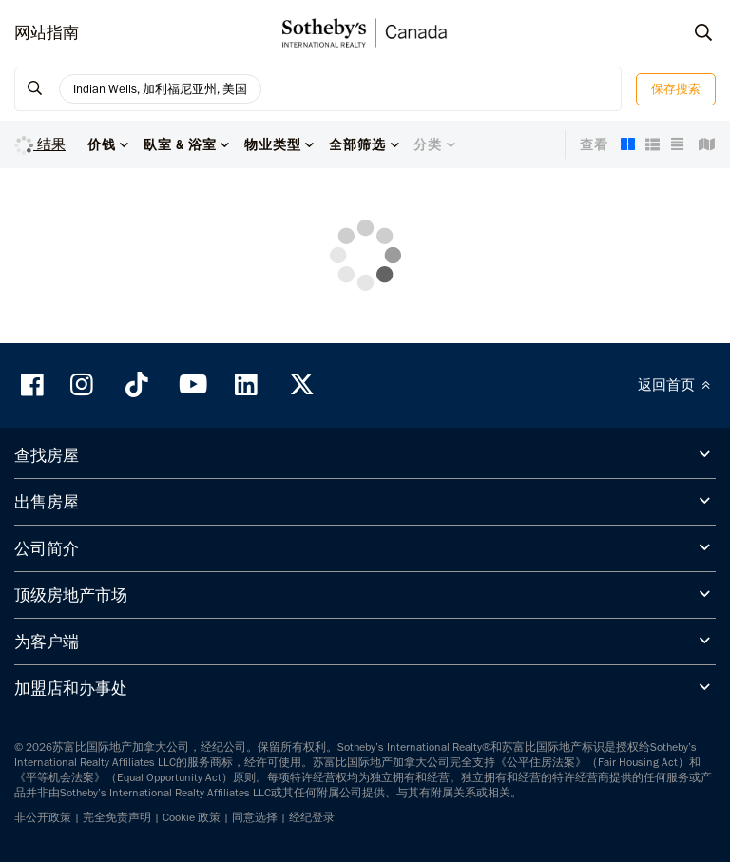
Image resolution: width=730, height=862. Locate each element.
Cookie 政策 (192, 817)
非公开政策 (42, 817)
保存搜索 (676, 89)
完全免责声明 (117, 817)
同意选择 (255, 817)
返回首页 (677, 384)
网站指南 (46, 32)
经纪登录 (312, 817)
